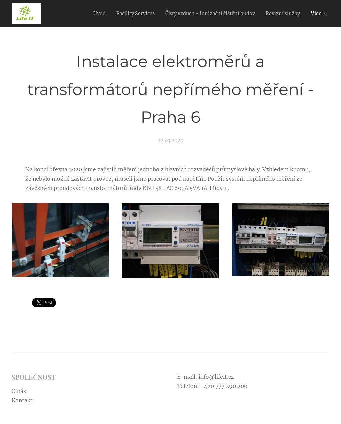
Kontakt (22, 400)
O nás (19, 391)
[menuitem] (82, 13)
